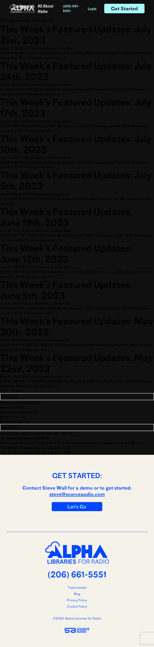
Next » (20, 391)
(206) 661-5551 (71, 8)
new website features (16, 412)
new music (8, 407)
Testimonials (24, 6)
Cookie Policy (77, 606)
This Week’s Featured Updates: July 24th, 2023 (35, 452)
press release (10, 417)
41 (13, 391)
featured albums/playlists (19, 403)
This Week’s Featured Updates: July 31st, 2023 (35, 448)
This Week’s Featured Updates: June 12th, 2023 (66, 253)
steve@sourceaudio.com (77, 494)
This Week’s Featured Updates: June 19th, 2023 (66, 217)
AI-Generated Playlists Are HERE (25, 438)
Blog (77, 594)
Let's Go (77, 507)
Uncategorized (11, 422)
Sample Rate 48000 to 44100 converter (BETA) (36, 433)
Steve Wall (65, 48)
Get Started (124, 8)
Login (92, 8)
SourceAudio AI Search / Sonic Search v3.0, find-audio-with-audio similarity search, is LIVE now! (71, 443)
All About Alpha (45, 8)
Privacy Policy (77, 600)
